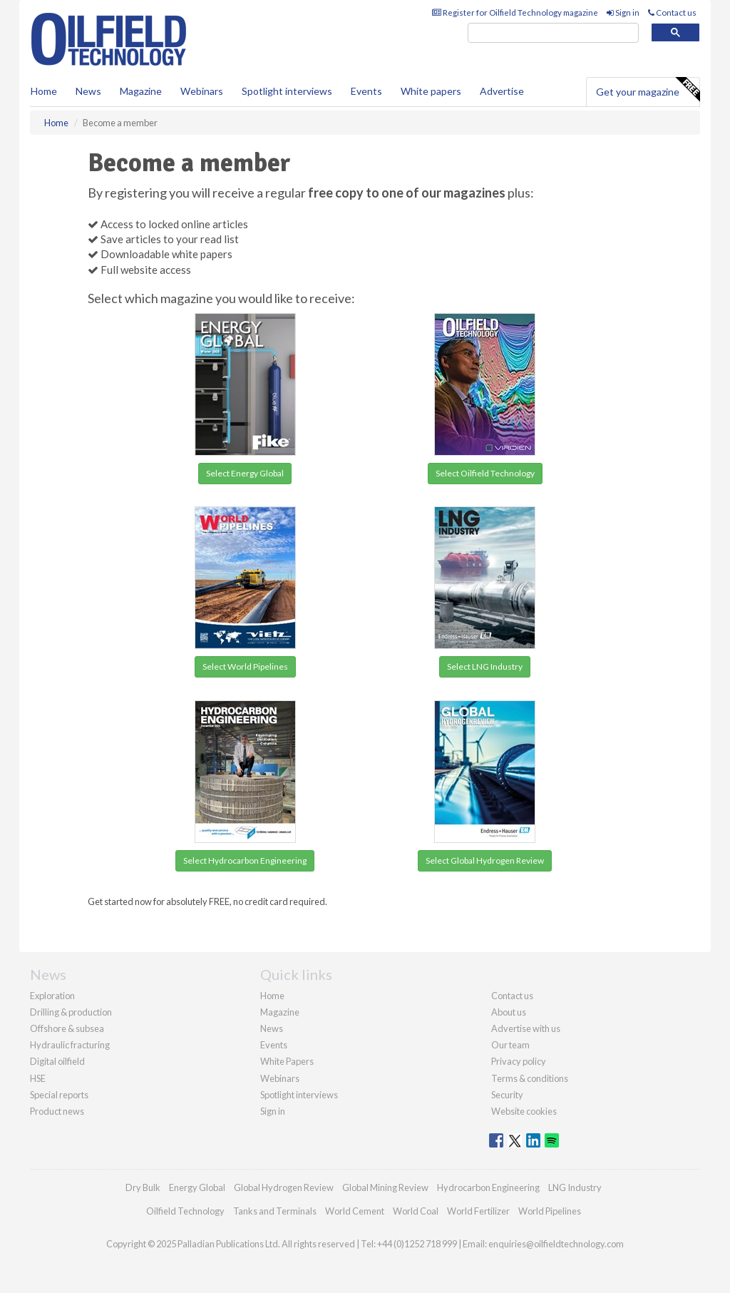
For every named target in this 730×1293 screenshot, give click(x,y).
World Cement (354, 1211)
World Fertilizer (478, 1211)
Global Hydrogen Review (284, 1187)
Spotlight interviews (287, 91)
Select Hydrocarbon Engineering (245, 860)
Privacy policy (518, 1061)
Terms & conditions (529, 1078)
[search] (553, 33)
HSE (38, 1078)
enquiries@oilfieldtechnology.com (556, 1243)
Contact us (672, 12)
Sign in (623, 12)
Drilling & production (71, 1012)
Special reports (59, 1094)
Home (44, 91)
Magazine (141, 91)
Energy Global (197, 1187)
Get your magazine (647, 90)
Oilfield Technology (185, 1211)
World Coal (415, 1211)
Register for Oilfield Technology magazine (515, 12)
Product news (57, 1111)
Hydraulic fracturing (70, 1045)
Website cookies (524, 1111)
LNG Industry (575, 1187)
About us (508, 1012)
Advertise (502, 91)
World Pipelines (549, 1211)
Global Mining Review (385, 1187)
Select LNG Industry (485, 666)
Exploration (52, 995)
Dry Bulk (142, 1187)
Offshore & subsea (67, 1028)
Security (507, 1094)
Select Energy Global (245, 473)
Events (366, 91)
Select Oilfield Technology (485, 473)
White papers (431, 91)
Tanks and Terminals (275, 1211)
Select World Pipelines (245, 666)
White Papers (287, 1061)
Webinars (201, 91)
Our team (510, 1045)
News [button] (88, 91)
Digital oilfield (57, 1061)
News (271, 1028)
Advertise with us (525, 1028)
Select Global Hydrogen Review (485, 860)
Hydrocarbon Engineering (488, 1187)
